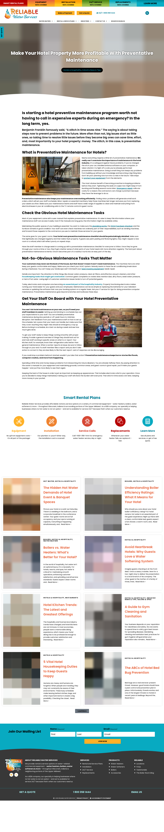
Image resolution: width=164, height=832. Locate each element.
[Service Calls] (87, 421)
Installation (51, 431)
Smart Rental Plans (81, 397)
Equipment (19, 431)
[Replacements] (120, 421)
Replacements (120, 431)
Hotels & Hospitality (72, 70)
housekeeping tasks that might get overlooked (43, 276)
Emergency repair (125, 188)
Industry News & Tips (91, 70)
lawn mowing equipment (93, 269)
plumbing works (99, 226)
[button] (147, 13)
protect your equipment (95, 178)
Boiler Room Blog (118, 21)
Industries (86, 21)
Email (110, 729)
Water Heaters (46, 21)
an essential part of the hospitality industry (82, 284)
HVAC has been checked (121, 226)
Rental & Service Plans (66, 21)
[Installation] (51, 421)
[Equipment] (19, 421)
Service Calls (87, 431)
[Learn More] (147, 421)
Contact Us (101, 21)
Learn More (148, 431)
